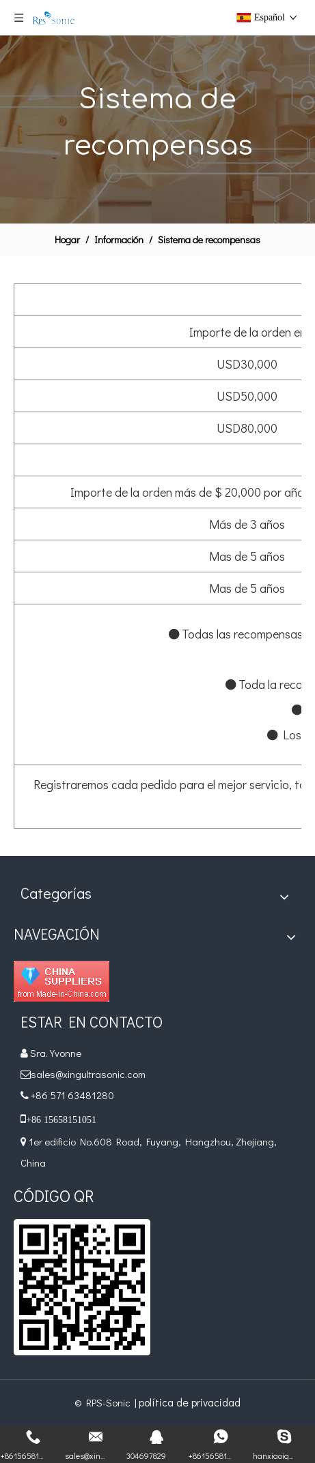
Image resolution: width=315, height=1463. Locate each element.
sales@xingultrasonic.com (89, 1074)
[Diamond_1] (61, 981)
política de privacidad (190, 1402)
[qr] (82, 1287)
